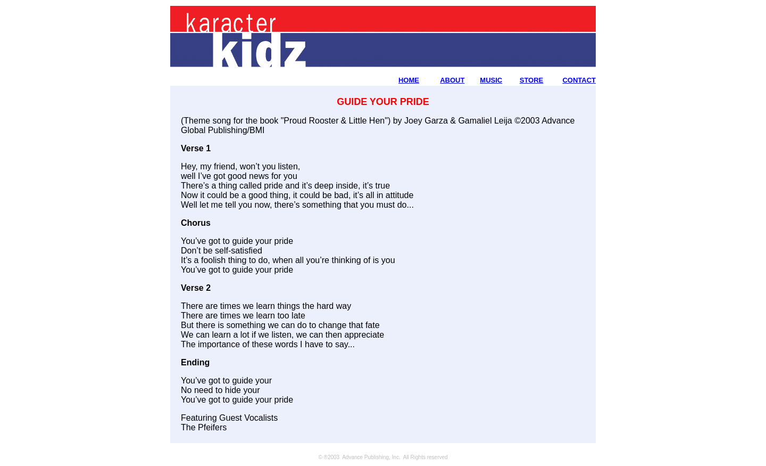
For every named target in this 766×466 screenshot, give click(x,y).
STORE (532, 80)
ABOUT (452, 80)
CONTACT (579, 80)
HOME (408, 80)
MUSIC (491, 80)
